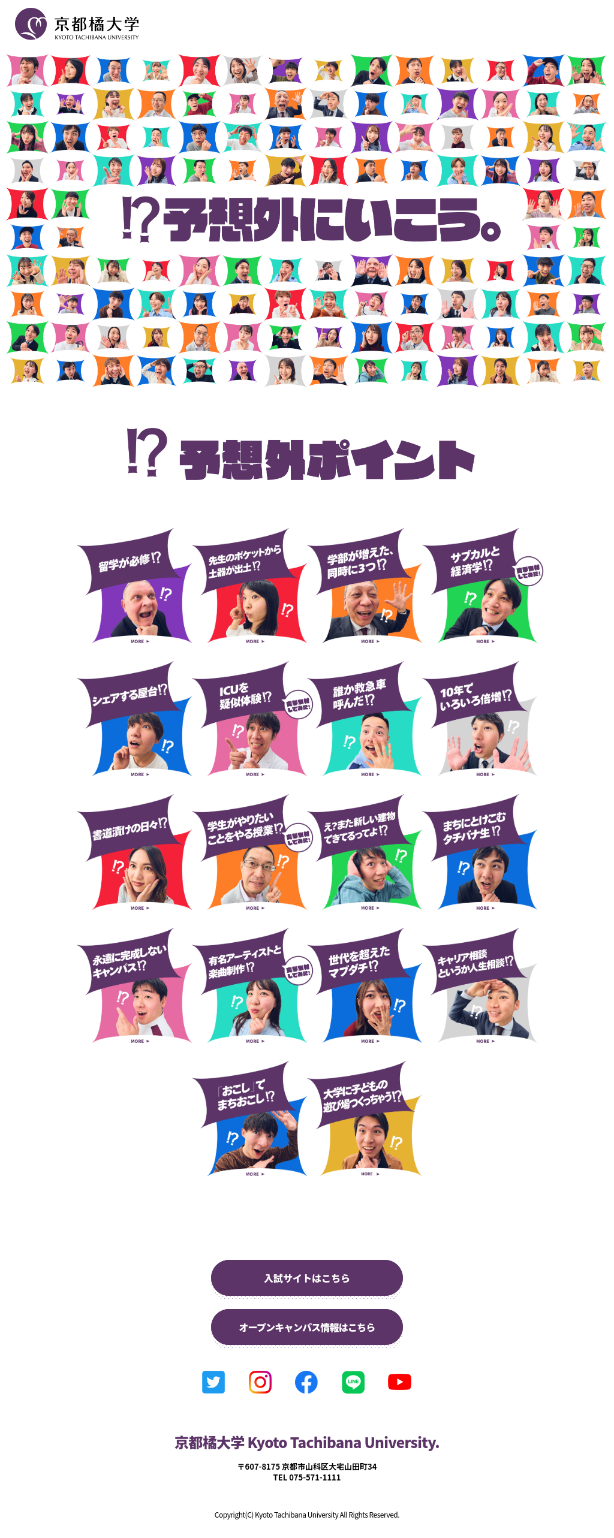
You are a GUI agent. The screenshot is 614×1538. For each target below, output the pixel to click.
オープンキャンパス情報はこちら (307, 1327)
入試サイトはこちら (307, 1278)
